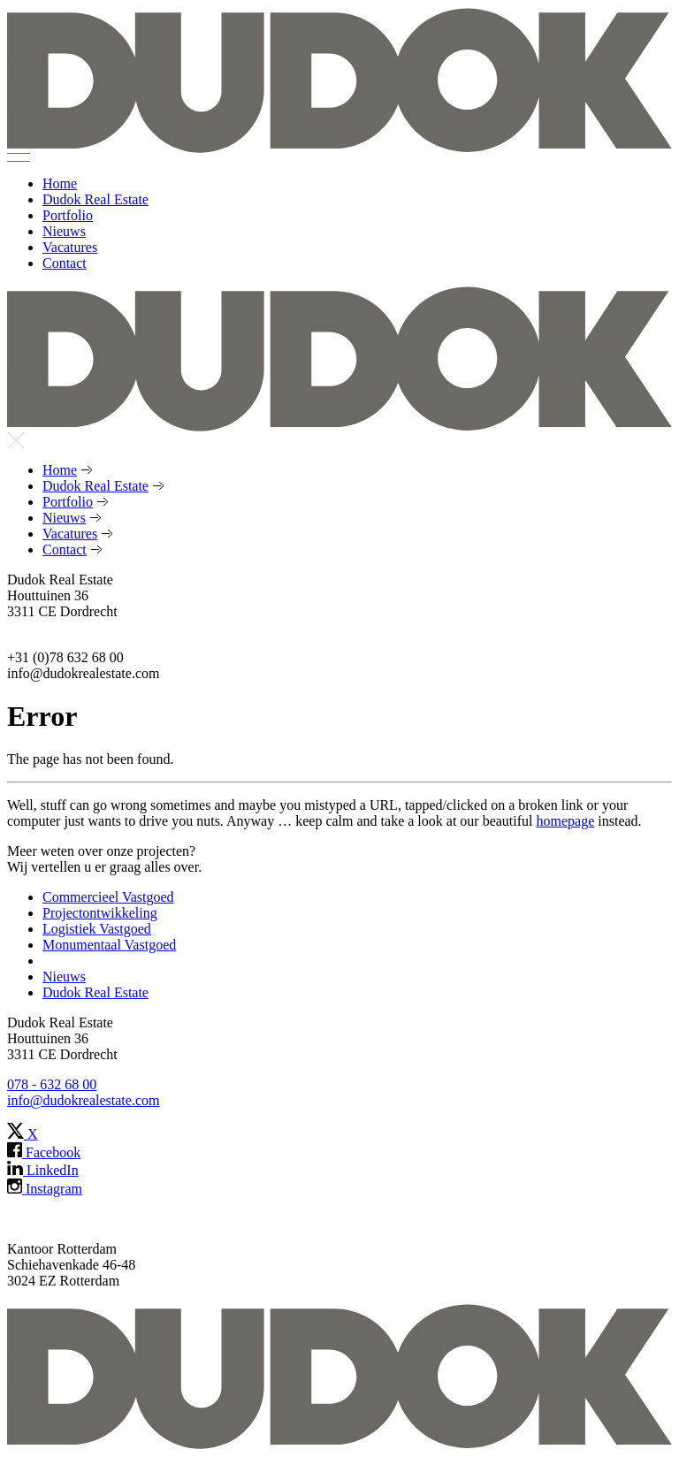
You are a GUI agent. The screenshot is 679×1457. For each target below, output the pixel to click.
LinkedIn (43, 1170)
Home (59, 183)
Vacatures (69, 247)
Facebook (43, 1152)
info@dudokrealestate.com (83, 1100)
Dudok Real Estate (95, 199)
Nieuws (64, 231)
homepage (566, 820)
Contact (64, 263)
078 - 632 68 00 (51, 1084)
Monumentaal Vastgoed (109, 944)
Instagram (44, 1188)
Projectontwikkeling (99, 912)
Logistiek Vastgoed (96, 928)
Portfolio (67, 215)
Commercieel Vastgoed (108, 896)
